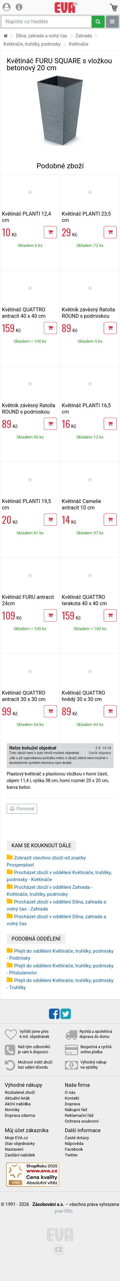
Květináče (78, 44)
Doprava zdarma (20, 1115)
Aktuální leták (17, 1098)
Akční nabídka (18, 1104)
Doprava (72, 1104)
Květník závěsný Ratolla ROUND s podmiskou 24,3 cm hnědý (88, 316)
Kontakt (72, 1098)
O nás (70, 1092)
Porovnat (22, 808)
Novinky (12, 1110)
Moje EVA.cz (16, 1138)
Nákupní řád (76, 1110)
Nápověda (74, 1143)
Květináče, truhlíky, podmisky (32, 44)
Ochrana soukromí (82, 1121)
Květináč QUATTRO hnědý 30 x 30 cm (83, 696)
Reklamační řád (79, 1115)
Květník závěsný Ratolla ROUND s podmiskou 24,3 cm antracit (28, 411)
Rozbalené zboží (20, 1092)
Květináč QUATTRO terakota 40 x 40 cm (84, 600)
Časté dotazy (77, 1138)
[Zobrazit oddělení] (112, 22)
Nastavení (14, 1149)
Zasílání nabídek (20, 1155)
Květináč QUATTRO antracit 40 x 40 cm (23, 313)
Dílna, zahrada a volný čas (41, 35)
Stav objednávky (20, 1143)
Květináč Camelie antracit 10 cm (81, 504)
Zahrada (84, 35)
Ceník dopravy (100, 753)
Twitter (71, 1155)
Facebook (74, 1149)
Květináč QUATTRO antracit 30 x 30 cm (23, 696)
